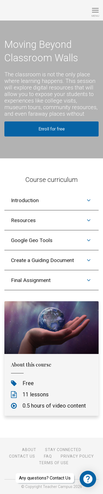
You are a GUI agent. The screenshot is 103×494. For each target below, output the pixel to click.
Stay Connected (63, 449)
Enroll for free (51, 129)
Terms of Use (54, 463)
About (29, 449)
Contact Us (22, 456)
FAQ (48, 456)
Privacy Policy (77, 456)
